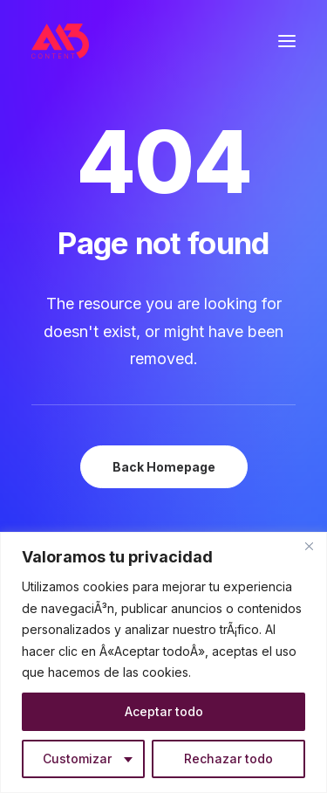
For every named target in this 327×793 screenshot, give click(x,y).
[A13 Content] (60, 41)
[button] (287, 41)
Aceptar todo (164, 711)
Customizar (77, 758)
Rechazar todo (228, 758)
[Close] (308, 546)
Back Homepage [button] (163, 466)
